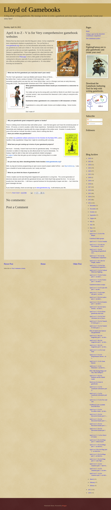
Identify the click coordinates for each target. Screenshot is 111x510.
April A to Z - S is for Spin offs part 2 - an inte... (97, 293)
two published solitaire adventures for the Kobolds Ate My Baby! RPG (35, 138)
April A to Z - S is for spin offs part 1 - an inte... (98, 288)
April (91, 231)
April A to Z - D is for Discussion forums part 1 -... (97, 430)
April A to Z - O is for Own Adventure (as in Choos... (98, 317)
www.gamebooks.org (12, 45)
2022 (89, 171)
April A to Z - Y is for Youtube (98, 241)
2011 (89, 489)
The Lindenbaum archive (93, 38)
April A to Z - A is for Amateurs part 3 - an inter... (98, 474)
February (92, 482)
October (92, 212)
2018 (89, 184)
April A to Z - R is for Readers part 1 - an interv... (98, 303)
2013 (89, 199)
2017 (89, 187)
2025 (89, 161)
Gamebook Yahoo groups (97, 238)
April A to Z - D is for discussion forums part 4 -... (98, 415)
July (91, 221)
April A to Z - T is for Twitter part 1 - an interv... (98, 280)
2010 (89, 493)
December (93, 205)
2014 (89, 196)
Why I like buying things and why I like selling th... (98, 371)
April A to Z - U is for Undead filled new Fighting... (98, 271)
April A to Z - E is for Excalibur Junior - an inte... (98, 410)
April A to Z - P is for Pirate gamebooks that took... (97, 312)
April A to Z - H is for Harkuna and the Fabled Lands (97, 377)
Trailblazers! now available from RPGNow (97, 405)
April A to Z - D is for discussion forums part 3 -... (98, 420)
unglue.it (11, 155)
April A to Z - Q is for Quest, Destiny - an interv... (98, 307)
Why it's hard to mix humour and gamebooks (98, 331)
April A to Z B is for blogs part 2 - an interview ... (98, 450)
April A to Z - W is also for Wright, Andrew (97, 261)
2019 (89, 180)
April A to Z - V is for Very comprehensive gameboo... (98, 266)
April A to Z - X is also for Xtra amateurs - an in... (97, 245)
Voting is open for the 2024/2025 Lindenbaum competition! (95, 34)
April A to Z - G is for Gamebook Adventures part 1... (98, 395)
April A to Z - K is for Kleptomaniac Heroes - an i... (98, 356)
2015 (89, 193)
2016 (89, 190)
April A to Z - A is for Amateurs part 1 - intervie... (98, 464)
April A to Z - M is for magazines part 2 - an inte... (98, 341)
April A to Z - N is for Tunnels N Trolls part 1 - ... (98, 322)
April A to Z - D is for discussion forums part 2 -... (98, 424)
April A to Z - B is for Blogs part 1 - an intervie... (98, 445)
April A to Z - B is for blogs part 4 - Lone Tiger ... (97, 460)
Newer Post (8, 264)
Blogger (64, 505)
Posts (89, 120)
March (92, 479)
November (93, 209)
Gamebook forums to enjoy (97, 284)
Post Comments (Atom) (18, 268)
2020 (89, 177)
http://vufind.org (69, 166)
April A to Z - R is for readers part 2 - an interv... (98, 298)
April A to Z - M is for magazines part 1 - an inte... (98, 336)
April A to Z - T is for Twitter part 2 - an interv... (98, 276)
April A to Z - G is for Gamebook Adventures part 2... (98, 388)
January (92, 485)
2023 (89, 168)
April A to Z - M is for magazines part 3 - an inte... (98, 346)
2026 (89, 158)
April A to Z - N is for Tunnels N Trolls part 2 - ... (98, 326)
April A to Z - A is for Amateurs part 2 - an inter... (98, 469)
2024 (89, 164)
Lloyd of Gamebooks (32, 9)
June (91, 224)
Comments (91, 123)
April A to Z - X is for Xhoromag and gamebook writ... (98, 251)
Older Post (77, 264)
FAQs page (22, 57)
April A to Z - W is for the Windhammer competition (98, 256)
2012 (89, 203)
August (92, 218)
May (91, 228)
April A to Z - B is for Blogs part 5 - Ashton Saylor (98, 440)
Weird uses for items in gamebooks (96, 383)
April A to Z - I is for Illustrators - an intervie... (98, 367)
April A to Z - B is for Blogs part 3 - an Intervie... (98, 455)
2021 (89, 174)
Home (43, 264)
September (93, 215)
